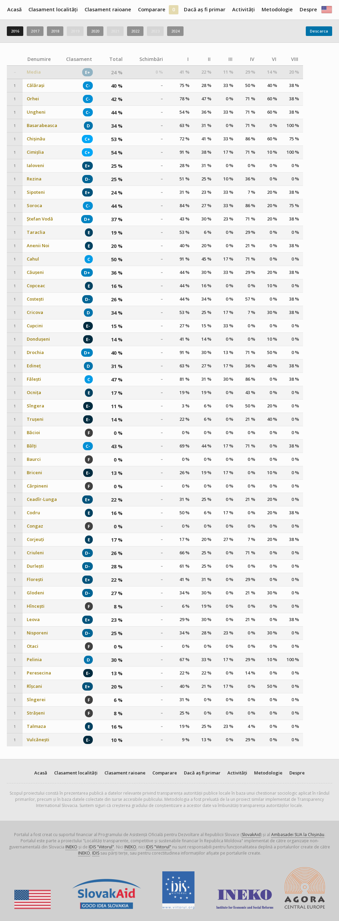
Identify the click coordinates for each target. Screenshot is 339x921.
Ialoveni (35, 165)
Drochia (35, 352)
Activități (243, 9)
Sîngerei (36, 700)
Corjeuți (35, 539)
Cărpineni (37, 486)
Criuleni (35, 553)
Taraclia (36, 232)
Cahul (33, 259)
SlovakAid (251, 834)
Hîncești (36, 606)
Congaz (35, 526)
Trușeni (35, 419)
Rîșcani (34, 686)
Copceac (36, 286)
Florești (35, 579)
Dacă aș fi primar (204, 9)
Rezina (34, 179)
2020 (95, 31)
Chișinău (36, 139)
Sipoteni (36, 192)
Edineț (34, 366)
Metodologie (277, 9)
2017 (35, 31)
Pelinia (34, 660)
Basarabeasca (42, 125)
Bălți (32, 446)
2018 (55, 31)
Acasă (14, 9)
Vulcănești (38, 740)
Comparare (151, 9)
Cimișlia (35, 152)
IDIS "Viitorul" (101, 847)
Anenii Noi (38, 246)
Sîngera (35, 406)
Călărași (36, 85)
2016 (15, 31)
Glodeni (35, 593)
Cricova (35, 312)
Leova (33, 619)
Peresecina (39, 673)
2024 (175, 31)
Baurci (34, 459)
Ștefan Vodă (40, 219)
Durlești (35, 566)
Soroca (34, 206)
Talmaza (36, 726)
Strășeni (36, 713)
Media (34, 72)
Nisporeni (37, 633)
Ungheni (36, 112)
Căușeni (35, 272)
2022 (135, 31)
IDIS (95, 853)
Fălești (34, 379)
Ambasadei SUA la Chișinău (297, 834)
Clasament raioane (108, 9)
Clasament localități (53, 9)
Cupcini (35, 326)
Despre (308, 9)
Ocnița (34, 392)
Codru (33, 513)
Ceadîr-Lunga (42, 499)
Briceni (34, 473)
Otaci (32, 646)
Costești (35, 299)
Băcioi (33, 433)
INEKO (71, 847)
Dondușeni (38, 339)
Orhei (33, 99)
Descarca (319, 31)
